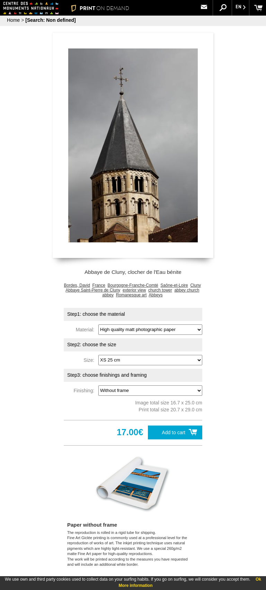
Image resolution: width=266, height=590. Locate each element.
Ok (258, 579)
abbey (108, 295)
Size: (90, 360)
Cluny (195, 285)
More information (136, 585)
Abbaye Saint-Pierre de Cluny (92, 290)
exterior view (134, 290)
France (98, 285)
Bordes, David (77, 285)
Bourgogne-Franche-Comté (133, 285)
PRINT (100, 8)
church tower (160, 290)
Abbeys (155, 295)
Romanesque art (131, 295)
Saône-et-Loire (174, 285)
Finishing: (85, 390)
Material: (86, 329)
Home (13, 20)
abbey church (186, 290)
